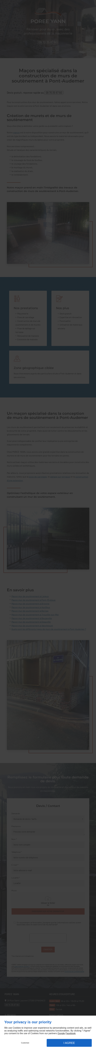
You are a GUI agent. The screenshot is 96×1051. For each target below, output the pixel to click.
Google (61, 1033)
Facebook (71, 1033)
